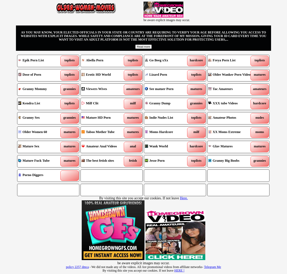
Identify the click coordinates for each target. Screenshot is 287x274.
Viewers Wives (104, 89)
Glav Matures (230, 147)
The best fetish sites (104, 161)
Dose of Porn (40, 75)
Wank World (167, 147)
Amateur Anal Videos (104, 147)
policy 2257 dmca (77, 267)
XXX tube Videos (230, 104)
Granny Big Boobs (230, 161)
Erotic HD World (104, 75)
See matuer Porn (167, 89)
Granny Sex (40, 118)
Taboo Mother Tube (104, 132)
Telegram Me (212, 267)
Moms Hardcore (167, 132)
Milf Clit (104, 104)
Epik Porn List (40, 61)
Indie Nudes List (167, 118)
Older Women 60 (40, 132)
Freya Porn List (230, 61)
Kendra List (40, 104)
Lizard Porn (167, 75)
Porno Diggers (40, 175)
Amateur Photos (230, 118)
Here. (184, 198)
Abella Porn (104, 61)
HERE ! (179, 270)
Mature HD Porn (104, 118)
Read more (143, 46)
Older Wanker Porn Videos (230, 75)
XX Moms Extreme (230, 132)
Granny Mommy (40, 89)
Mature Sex (40, 147)
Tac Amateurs (230, 89)
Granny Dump (167, 104)
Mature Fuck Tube (40, 161)
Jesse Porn (167, 161)
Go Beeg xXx (167, 61)
